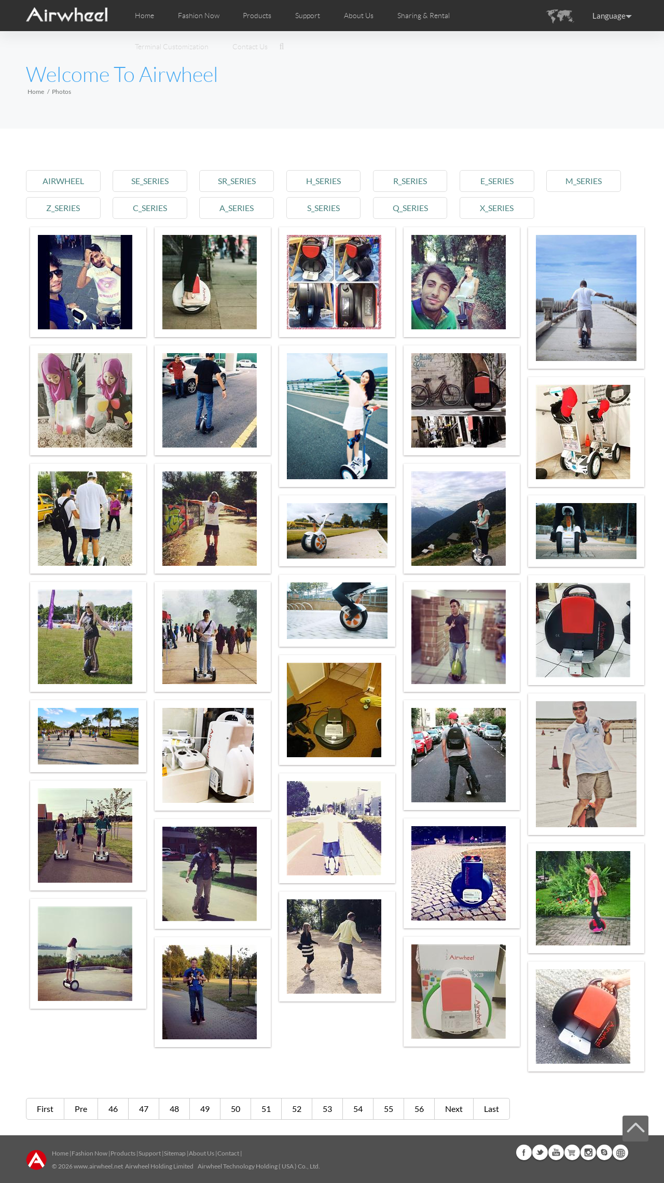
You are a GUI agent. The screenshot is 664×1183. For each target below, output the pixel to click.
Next (454, 1109)
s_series (323, 208)
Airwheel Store (572, 1152)
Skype (604, 1152)
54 (358, 1109)
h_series (323, 181)
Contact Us (250, 47)
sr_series (237, 181)
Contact (228, 1153)
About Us (201, 1153)
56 (419, 1109)
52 (296, 1109)
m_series (583, 181)
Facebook (524, 1152)
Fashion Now (89, 1153)
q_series (410, 208)
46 (113, 1109)
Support (307, 15)
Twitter (540, 1152)
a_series (236, 208)
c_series (150, 208)
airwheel (63, 181)
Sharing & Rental (423, 15)
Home (144, 15)
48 (174, 1109)
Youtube (556, 1152)
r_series (410, 181)
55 (388, 1109)
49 (205, 1109)
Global (620, 1152)
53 (327, 1109)
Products (257, 15)
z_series (63, 208)
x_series (497, 208)
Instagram (588, 1152)
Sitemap (175, 1153)
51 (266, 1109)
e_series (497, 181)
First (45, 1109)
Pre (81, 1109)
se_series (150, 181)
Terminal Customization (172, 47)
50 (235, 1109)
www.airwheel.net (98, 1166)
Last (491, 1109)
